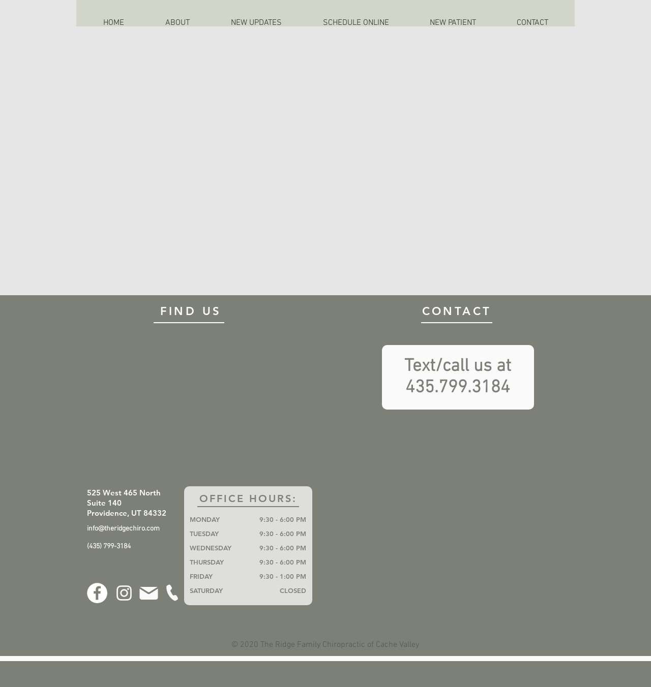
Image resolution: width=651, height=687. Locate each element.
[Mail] (148, 593)
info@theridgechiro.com (123, 528)
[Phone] (172, 593)
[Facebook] (97, 593)
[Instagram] (124, 593)
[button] (177, 23)
